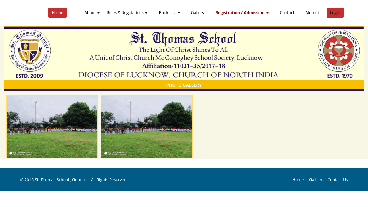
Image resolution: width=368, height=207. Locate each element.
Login (335, 12)
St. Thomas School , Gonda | (62, 179)
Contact (287, 12)
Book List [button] (169, 12)
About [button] (92, 12)
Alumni (312, 12)
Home (57, 12)
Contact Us (337, 179)
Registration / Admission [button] (242, 12)
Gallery (197, 12)
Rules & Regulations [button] (127, 12)
